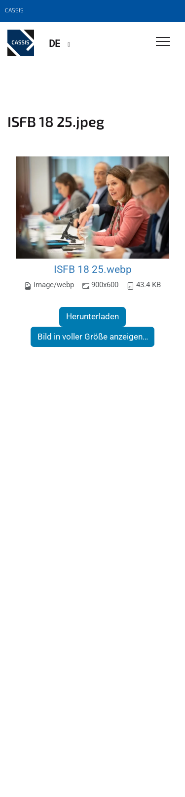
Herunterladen (92, 316)
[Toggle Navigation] (163, 42)
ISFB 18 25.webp (93, 269)
